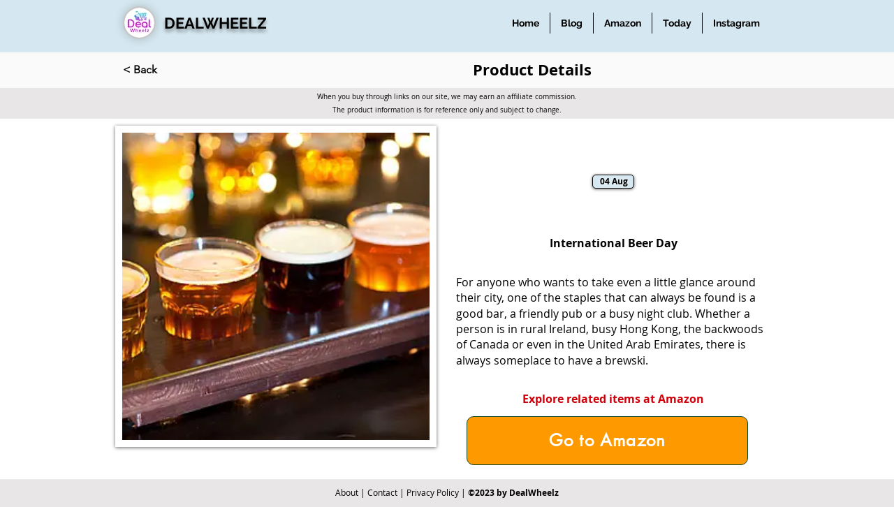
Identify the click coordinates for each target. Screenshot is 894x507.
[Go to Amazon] (607, 440)
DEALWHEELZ (215, 23)
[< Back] (169, 70)
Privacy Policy (432, 492)
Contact (382, 492)
